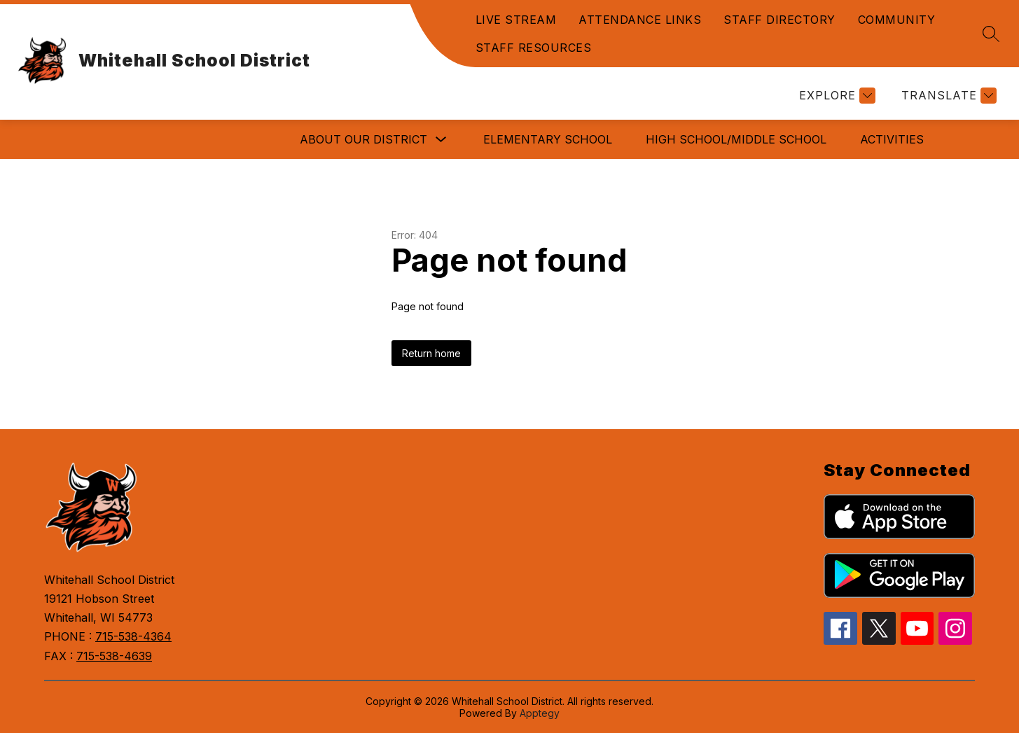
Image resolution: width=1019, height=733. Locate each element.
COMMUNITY (897, 20)
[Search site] (991, 33)
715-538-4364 (133, 636)
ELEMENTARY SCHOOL (547, 139)
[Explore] (835, 95)
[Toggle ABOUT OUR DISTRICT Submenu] (441, 139)
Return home (431, 353)
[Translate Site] (947, 95)
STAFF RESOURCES (534, 48)
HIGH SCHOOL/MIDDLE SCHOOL (736, 139)
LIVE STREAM (516, 20)
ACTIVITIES (892, 139)
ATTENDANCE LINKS (639, 20)
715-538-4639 (114, 656)
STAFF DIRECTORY (779, 20)
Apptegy (540, 713)
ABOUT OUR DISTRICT (363, 139)
